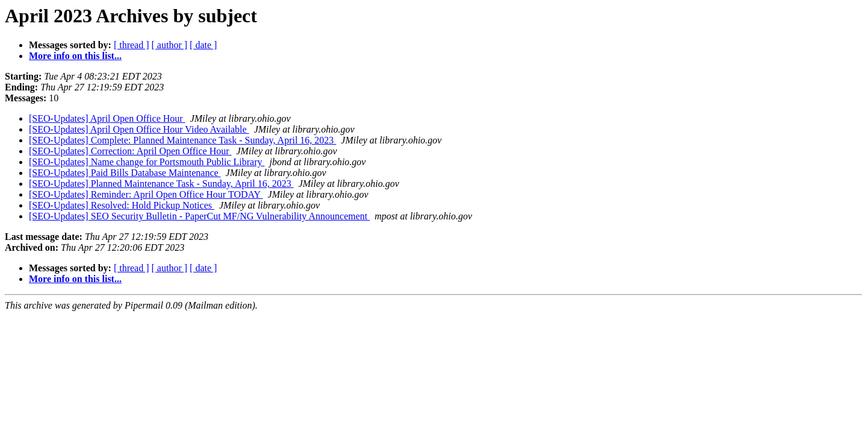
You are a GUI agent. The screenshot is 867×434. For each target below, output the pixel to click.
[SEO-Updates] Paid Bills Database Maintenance (125, 173)
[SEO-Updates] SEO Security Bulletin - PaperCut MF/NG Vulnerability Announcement (199, 216)
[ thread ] (131, 45)
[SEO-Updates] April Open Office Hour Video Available (139, 129)
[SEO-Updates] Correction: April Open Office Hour (130, 151)
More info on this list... (75, 56)
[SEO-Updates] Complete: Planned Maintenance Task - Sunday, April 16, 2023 (182, 140)
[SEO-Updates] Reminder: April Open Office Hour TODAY (146, 194)
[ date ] (203, 45)
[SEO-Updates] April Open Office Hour (107, 118)
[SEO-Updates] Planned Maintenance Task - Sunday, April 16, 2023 (161, 183)
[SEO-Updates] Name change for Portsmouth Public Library (146, 162)
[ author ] (170, 45)
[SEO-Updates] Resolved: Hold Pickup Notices (121, 205)
